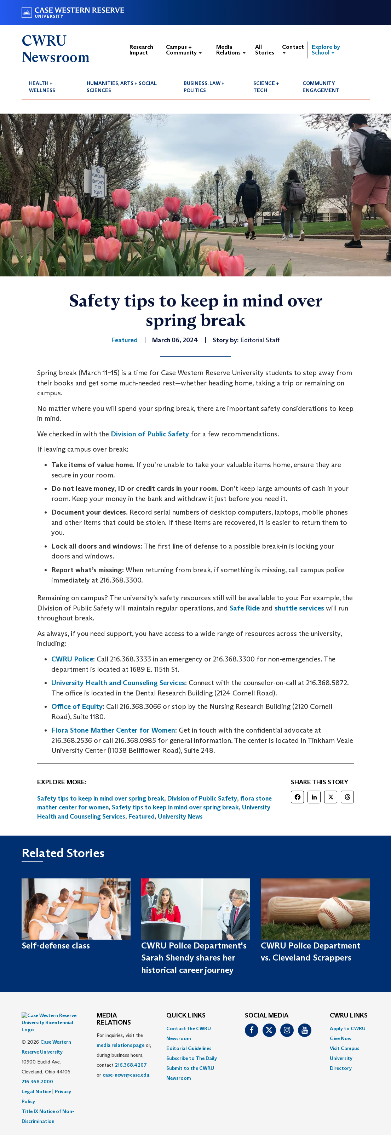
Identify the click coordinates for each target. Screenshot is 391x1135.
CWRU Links (349, 1015)
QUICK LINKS (186, 1015)
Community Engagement (321, 86)
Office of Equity (77, 706)
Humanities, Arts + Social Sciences (122, 86)
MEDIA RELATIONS (114, 1019)
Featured (141, 816)
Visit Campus (344, 1048)
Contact (293, 49)
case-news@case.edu (126, 1075)
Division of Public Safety (150, 434)
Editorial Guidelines (188, 1048)
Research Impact (141, 50)
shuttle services (299, 608)
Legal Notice (36, 1074)
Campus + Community (184, 50)
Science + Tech (266, 86)
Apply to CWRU (348, 1028)
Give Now (340, 1038)
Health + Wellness (42, 86)
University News (180, 816)
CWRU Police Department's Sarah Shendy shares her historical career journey (194, 957)
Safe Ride (245, 608)
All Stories (264, 50)
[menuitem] (51, 86)
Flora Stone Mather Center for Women (113, 730)
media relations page (120, 1045)
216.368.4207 (131, 1065)
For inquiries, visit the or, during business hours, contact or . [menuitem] (124, 1055)
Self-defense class (56, 945)
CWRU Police (72, 659)
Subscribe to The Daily (191, 1058)
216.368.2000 (37, 1064)
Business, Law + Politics (204, 86)
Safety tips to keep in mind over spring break (100, 798)
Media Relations (231, 50)
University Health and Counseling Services (118, 682)
